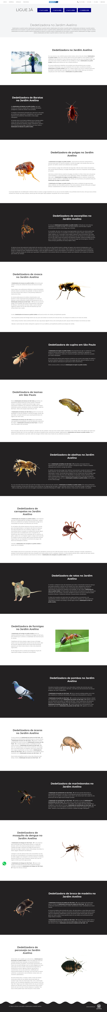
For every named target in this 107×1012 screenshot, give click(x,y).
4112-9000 (96, 2)
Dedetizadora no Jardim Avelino (33, 1006)
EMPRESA (11, 2)
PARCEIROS (26, 2)
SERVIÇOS (18, 2)
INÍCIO (5, 2)
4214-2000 (89, 2)
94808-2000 (102, 2)
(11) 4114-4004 (81, 2)
